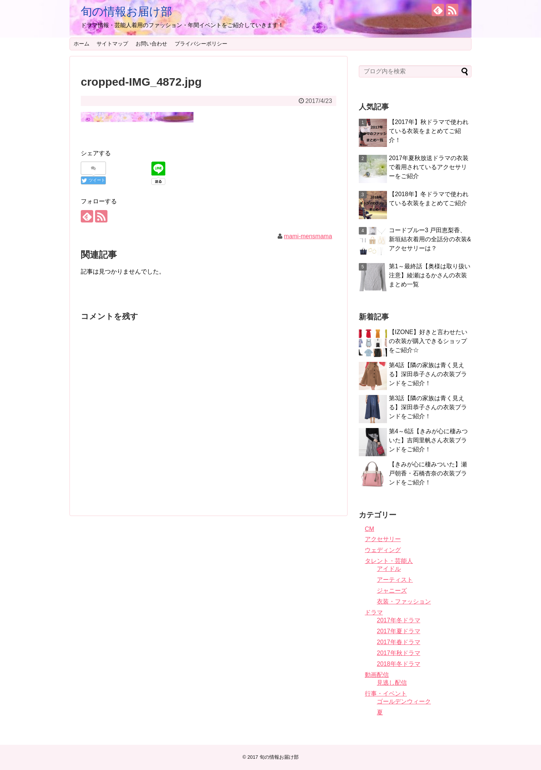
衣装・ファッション (404, 601)
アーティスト (395, 579)
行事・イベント (386, 693)
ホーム (81, 44)
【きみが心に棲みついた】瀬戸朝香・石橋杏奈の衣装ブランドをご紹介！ (428, 473)
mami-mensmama (308, 236)
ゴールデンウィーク (404, 701)
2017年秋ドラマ (398, 653)
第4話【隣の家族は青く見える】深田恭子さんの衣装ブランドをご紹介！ (428, 374)
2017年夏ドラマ (398, 631)
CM (369, 529)
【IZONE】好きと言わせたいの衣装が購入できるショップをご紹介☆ (428, 341)
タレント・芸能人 (389, 561)
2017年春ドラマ (398, 642)
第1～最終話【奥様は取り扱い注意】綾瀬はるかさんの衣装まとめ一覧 (429, 275)
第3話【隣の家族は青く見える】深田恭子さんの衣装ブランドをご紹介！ (428, 407)
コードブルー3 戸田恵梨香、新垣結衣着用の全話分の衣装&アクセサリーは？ (430, 239)
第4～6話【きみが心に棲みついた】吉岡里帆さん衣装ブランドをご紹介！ (428, 440)
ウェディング (383, 550)
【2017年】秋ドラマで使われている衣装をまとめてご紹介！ (428, 131)
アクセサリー (383, 539)
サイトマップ (112, 44)
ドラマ (374, 612)
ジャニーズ (392, 590)
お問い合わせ (151, 44)
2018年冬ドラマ (398, 664)
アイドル (389, 569)
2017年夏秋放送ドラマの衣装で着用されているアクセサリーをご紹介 (428, 167)
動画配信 (377, 675)
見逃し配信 (392, 682)
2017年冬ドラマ (398, 620)
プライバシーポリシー (201, 44)
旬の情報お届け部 (126, 11)
